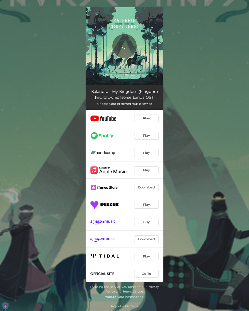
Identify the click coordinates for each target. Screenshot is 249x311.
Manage (110, 297)
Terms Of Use (133, 291)
